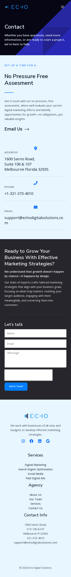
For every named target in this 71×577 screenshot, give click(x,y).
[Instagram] (23, 441)
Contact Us (35, 508)
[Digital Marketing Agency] (16, 7)
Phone (9, 187)
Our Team (35, 499)
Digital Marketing (35, 465)
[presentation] (28, 375)
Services (36, 503)
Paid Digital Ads (35, 478)
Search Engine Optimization (35, 469)
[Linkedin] (40, 441)
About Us (35, 494)
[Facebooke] (31, 441)
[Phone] (35, 183)
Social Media (35, 473)
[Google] (48, 441)
